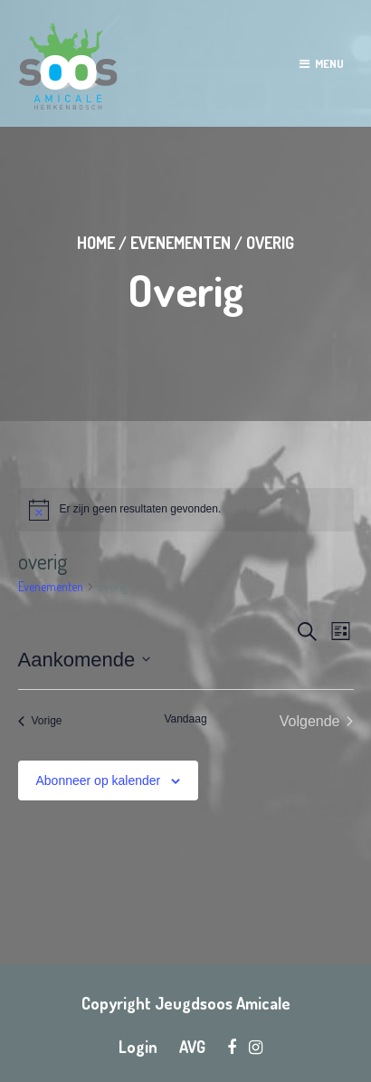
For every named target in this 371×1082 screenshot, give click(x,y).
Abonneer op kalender (98, 780)
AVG (192, 1047)
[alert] (186, 509)
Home (96, 243)
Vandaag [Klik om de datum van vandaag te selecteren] (185, 719)
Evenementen (180, 243)
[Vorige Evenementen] (40, 722)
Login (138, 1047)
